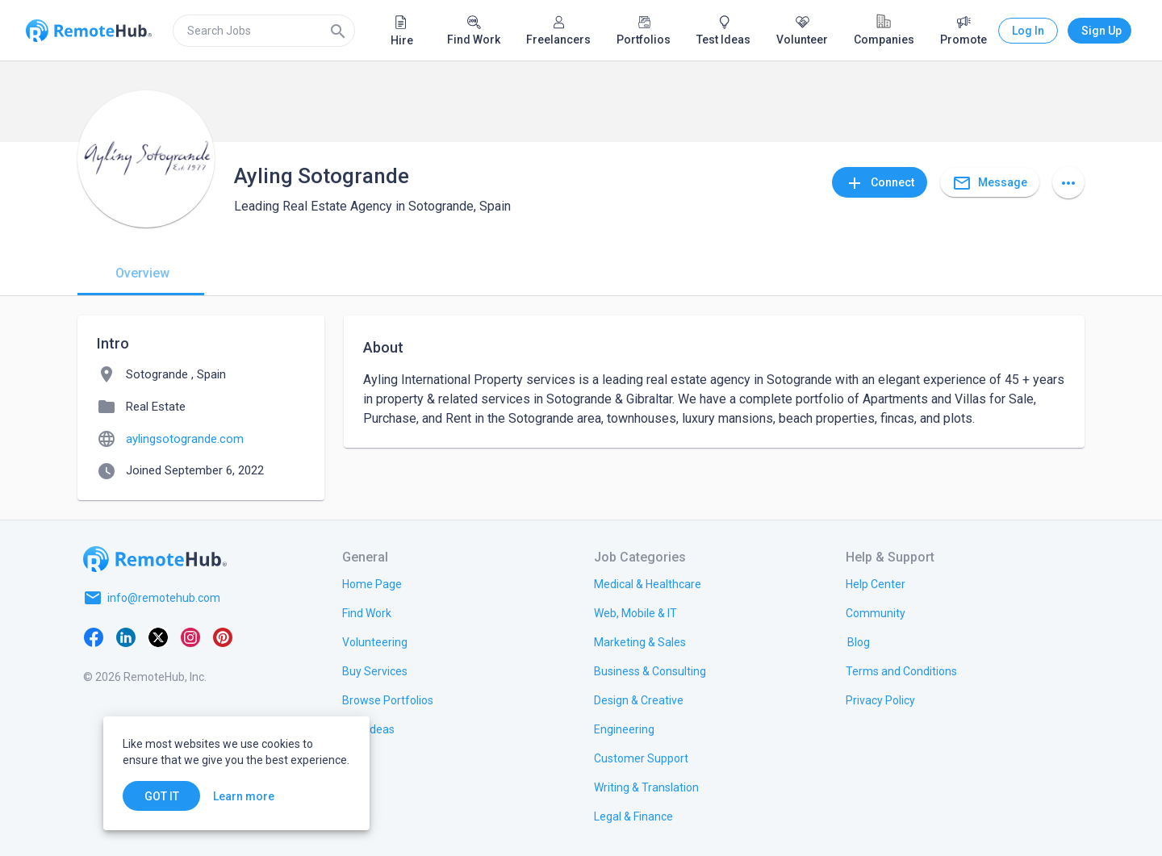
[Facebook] (93, 636)
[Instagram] (190, 636)
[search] (264, 31)
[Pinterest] (223, 636)
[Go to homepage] (155, 559)
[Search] (338, 31)
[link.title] (372, 583)
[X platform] (158, 636)
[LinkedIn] (126, 636)
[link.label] (875, 583)
